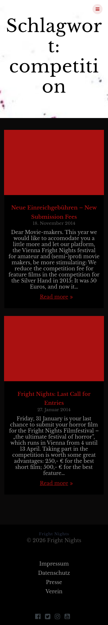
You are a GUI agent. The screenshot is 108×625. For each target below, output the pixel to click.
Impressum (54, 564)
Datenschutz (54, 573)
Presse (54, 582)
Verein (54, 591)
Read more (54, 297)
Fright (35, 9)
